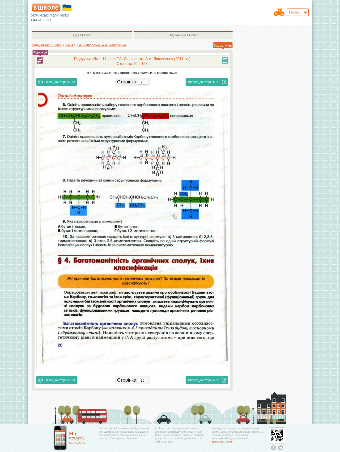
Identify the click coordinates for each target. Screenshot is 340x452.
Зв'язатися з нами (222, 441)
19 (56, 82)
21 (207, 82)
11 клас (82, 35)
